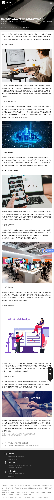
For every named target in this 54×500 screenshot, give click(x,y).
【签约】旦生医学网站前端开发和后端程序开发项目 (23, 446)
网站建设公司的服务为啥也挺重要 (18, 443)
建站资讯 (19, 27)
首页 (12, 27)
